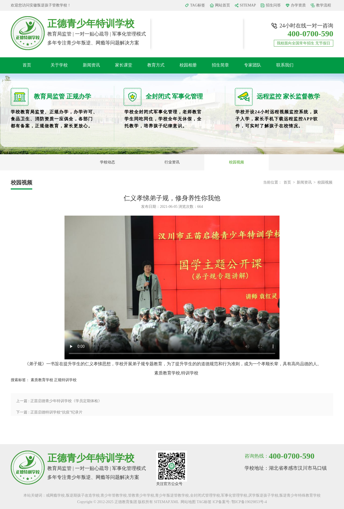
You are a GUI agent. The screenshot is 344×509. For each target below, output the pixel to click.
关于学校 (59, 65)
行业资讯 (172, 162)
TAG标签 (197, 5)
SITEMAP (248, 5)
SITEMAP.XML (166, 502)
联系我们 (284, 65)
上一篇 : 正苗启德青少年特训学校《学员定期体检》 (59, 401)
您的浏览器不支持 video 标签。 (172, 287)
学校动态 (107, 162)
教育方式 (155, 65)
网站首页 (222, 5)
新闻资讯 (91, 65)
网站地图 (188, 502)
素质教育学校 (42, 380)
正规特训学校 (65, 380)
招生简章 (220, 65)
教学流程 (323, 5)
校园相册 (188, 65)
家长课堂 (123, 65)
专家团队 (252, 65)
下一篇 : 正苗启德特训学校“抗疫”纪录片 (49, 412)
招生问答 (273, 5)
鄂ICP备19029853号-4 (249, 502)
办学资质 (298, 5)
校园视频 (236, 162)
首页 (27, 65)
